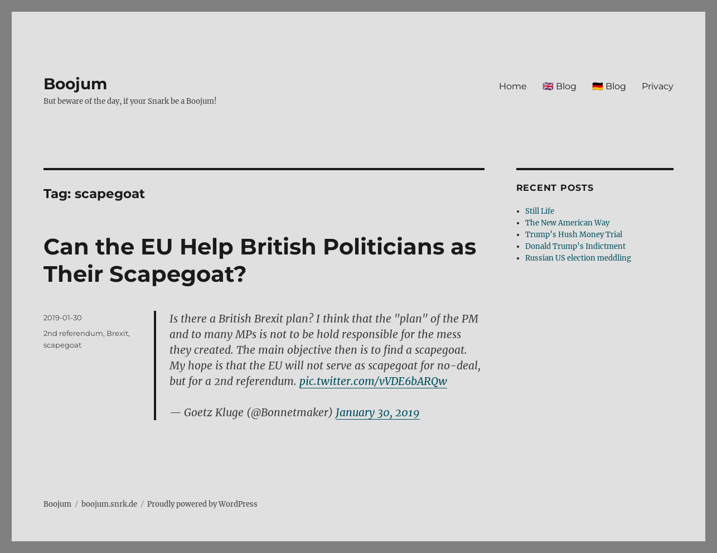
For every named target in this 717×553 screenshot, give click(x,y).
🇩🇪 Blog (609, 86)
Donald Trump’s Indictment (575, 246)
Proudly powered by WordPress (202, 504)
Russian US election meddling (578, 258)
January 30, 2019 (378, 412)
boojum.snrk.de (109, 504)
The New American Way (567, 223)
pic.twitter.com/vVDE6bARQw (373, 381)
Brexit (117, 333)
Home (513, 86)
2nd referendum (73, 333)
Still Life (539, 211)
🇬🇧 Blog (559, 86)
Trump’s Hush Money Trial (573, 234)
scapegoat (62, 344)
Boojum (75, 83)
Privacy (658, 86)
